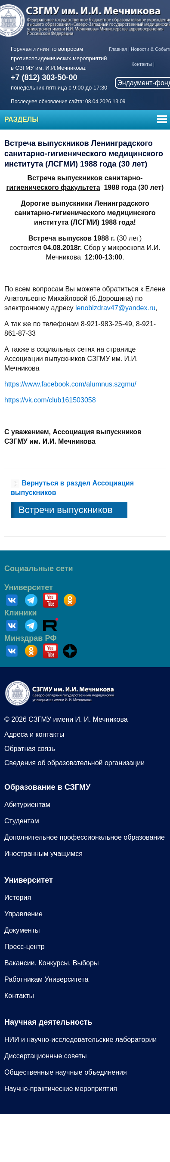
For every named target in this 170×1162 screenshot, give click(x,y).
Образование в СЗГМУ (47, 787)
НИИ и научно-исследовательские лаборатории (80, 1039)
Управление (23, 914)
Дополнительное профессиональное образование (84, 837)
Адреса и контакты (34, 734)
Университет (28, 587)
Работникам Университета (46, 979)
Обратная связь (29, 748)
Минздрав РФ (30, 638)
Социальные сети (38, 568)
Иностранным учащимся (43, 853)
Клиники (20, 613)
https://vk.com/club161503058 (50, 400)
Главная (118, 49)
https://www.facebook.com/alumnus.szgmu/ (70, 384)
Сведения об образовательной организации (74, 762)
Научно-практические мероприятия (60, 1088)
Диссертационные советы (45, 1056)
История (17, 897)
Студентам (21, 821)
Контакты (141, 64)
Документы (22, 930)
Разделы (21, 119)
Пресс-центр (24, 946)
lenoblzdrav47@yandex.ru (115, 308)
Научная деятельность (48, 1022)
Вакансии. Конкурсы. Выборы (51, 963)
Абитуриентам (27, 804)
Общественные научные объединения (65, 1072)
